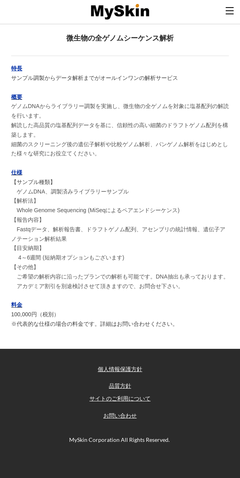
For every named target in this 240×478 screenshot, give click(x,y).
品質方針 (120, 385)
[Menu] (230, 10)
